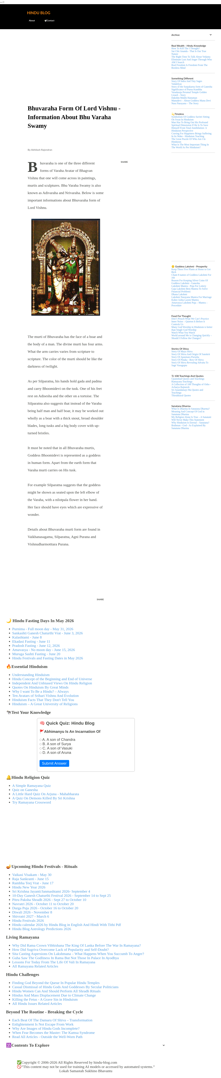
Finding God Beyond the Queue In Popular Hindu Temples (56, 983)
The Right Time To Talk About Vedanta (190, 56)
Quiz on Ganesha (25, 790)
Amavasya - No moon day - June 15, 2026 (43, 650)
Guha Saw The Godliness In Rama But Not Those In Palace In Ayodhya (65, 958)
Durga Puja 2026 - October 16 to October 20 (45, 908)
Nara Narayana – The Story (185, 103)
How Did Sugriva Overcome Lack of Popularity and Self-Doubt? (60, 950)
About (30, 20)
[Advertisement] (86, 55)
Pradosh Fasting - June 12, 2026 (36, 646)
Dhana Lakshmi (179, 294)
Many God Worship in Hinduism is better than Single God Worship (191, 328)
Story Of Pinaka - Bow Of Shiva (187, 359)
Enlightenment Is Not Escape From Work (43, 1024)
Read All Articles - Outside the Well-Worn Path (47, 1037)
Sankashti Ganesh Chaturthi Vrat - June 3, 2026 (47, 633)
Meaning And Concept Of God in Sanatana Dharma (187, 413)
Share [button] (124, 162)
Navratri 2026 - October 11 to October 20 (43, 904)
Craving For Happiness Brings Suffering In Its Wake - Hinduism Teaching (191, 135)
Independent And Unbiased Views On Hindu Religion (52, 683)
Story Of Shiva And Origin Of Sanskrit (190, 354)
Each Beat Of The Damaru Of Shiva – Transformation (52, 1020)
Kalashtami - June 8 (27, 637)
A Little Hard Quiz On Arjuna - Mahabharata (45, 794)
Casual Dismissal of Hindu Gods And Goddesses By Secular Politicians (65, 987)
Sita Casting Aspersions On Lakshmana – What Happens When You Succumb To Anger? (78, 954)
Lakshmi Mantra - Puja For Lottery (188, 286)
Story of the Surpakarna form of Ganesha (191, 86)
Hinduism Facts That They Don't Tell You (43, 700)
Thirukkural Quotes (181, 395)
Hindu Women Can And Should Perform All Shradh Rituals (56, 991)
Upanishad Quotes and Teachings (187, 378)
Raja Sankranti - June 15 (30, 879)
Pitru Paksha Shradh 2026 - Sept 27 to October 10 (49, 900)
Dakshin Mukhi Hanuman (184, 97)
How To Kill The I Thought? (185, 48)
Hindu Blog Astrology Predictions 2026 (41, 929)
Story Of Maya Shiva (181, 351)
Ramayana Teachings (181, 381)
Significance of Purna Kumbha (186, 89)
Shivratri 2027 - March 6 (30, 916)
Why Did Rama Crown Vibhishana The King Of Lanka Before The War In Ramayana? (76, 945)
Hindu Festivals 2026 (28, 921)
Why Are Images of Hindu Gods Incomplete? (46, 1028)
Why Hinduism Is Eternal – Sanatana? (190, 422)
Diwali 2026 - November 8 (32, 912)
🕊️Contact (47, 20)
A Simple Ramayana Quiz (31, 786)
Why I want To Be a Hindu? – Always (40, 691)
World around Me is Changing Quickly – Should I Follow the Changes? (191, 336)
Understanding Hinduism (31, 675)
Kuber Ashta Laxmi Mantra (185, 300)
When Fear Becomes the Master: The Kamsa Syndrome (53, 1033)
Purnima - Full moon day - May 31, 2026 (42, 629)
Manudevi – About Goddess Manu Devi (191, 100)
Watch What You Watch (183, 332)
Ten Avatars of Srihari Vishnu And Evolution (45, 696)
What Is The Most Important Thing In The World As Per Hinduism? (190, 146)
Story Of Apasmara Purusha (185, 357)
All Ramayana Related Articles (35, 966)
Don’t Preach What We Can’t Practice (190, 318)
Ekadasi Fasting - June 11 (31, 641)
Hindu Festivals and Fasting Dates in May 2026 (47, 658)
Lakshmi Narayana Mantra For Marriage (191, 297)
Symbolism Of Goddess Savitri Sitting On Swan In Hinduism (190, 118)
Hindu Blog (38, 12)
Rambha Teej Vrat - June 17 (32, 883)
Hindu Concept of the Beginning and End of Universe (52, 679)
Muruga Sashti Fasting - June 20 (36, 654)
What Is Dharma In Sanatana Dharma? (190, 408)
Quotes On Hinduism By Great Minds (40, 687)
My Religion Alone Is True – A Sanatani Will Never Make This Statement (191, 418)
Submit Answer (54, 763)
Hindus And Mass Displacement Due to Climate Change (54, 995)
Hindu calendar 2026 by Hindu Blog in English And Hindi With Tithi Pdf (66, 925)
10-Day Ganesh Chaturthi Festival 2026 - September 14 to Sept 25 (61, 896)
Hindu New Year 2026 (28, 887)
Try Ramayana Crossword (31, 802)
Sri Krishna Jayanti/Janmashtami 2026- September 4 (51, 891)
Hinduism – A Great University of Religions (45, 704)
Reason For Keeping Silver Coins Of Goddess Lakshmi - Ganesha (189, 282)
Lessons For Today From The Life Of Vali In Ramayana (53, 962)
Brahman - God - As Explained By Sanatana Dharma (188, 426)
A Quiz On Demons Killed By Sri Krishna (43, 798)
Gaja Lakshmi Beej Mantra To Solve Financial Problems (189, 290)
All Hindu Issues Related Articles (37, 1004)
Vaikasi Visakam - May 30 (31, 875)
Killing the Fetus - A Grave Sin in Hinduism (45, 999)
